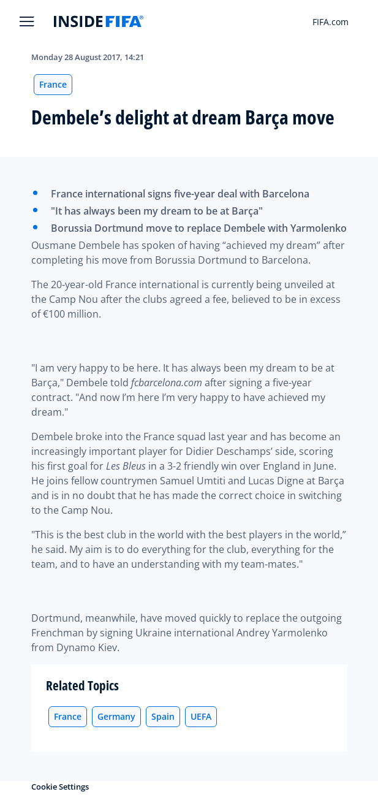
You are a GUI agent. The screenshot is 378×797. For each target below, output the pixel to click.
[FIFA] (98, 21)
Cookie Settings (60, 786)
